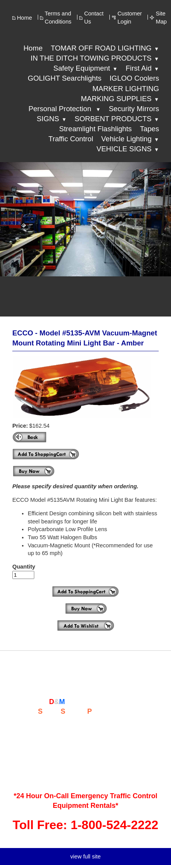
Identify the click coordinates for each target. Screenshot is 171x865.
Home (24, 18)
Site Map (161, 17)
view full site (85, 856)
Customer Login (129, 17)
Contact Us (94, 17)
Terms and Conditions (58, 17)
